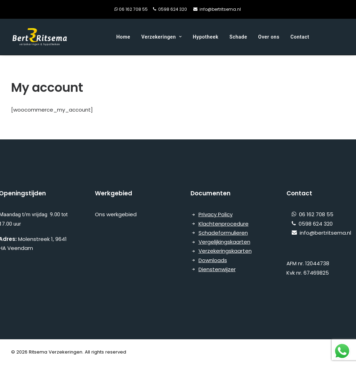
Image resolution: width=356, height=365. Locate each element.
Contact (300, 37)
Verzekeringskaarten (225, 250)
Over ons (269, 37)
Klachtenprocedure (224, 223)
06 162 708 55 (138, 9)
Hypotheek (205, 37)
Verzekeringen (161, 37)
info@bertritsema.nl (220, 9)
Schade (238, 37)
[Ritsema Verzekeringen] (39, 37)
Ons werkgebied (116, 214)
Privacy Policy (216, 214)
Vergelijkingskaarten (224, 241)
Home (123, 37)
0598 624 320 (172, 9)
